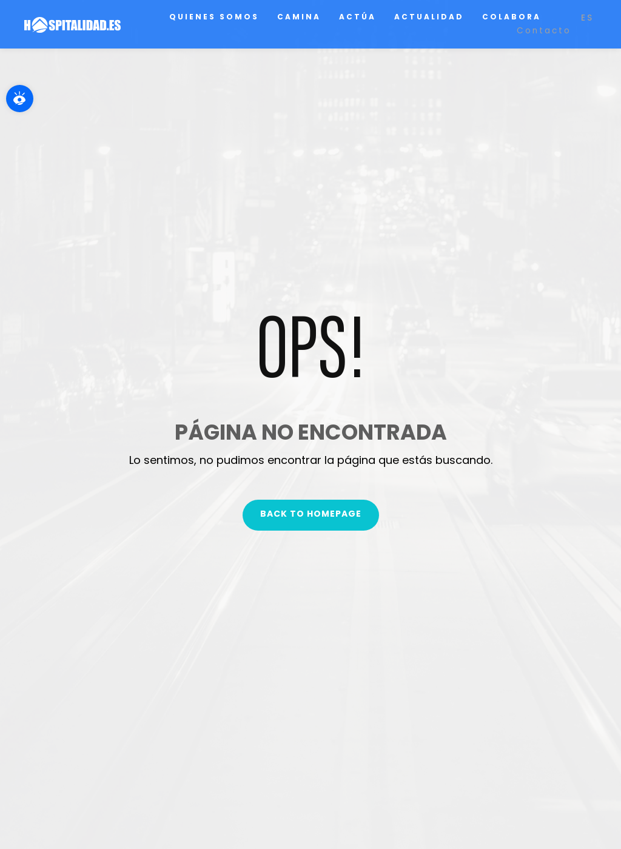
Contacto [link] (544, 30)
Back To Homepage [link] (310, 514)
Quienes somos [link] (214, 17)
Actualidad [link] (429, 17)
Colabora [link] (511, 17)
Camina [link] (299, 17)
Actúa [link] (357, 17)
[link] (19, 98)
